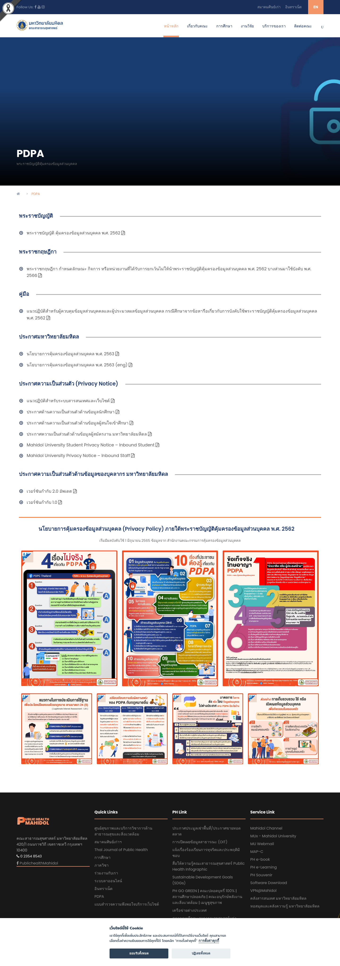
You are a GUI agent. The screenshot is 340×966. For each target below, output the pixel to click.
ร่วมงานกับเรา (106, 873)
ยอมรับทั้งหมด (139, 953)
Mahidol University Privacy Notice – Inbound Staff (78, 455)
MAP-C (256, 851)
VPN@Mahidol (263, 890)
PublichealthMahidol (39, 863)
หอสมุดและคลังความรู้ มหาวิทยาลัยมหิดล (284, 906)
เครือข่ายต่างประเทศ (189, 910)
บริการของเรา (274, 26)
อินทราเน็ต (293, 6)
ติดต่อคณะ (303, 26)
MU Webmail (262, 844)
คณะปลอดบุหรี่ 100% (217, 891)
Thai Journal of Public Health (121, 849)
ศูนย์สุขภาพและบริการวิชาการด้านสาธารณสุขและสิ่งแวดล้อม (123, 831)
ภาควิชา (101, 865)
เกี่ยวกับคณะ (197, 26)
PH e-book (260, 859)
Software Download (268, 883)
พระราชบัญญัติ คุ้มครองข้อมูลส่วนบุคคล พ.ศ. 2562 (73, 233)
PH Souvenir (261, 875)
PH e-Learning (263, 867)
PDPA (99, 896)
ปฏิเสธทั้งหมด (201, 953)
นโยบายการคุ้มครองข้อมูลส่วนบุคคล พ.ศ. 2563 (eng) (77, 365)
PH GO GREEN (184, 891)
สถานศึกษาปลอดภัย (188, 896)
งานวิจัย (247, 26)
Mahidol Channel (266, 828)
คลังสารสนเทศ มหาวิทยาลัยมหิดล (278, 898)
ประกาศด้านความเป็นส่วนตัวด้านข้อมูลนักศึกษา (71, 412)
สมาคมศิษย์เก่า (268, 6)
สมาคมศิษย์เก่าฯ (108, 842)
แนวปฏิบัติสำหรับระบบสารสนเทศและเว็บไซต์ (69, 401)
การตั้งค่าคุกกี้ (209, 941)
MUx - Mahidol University (273, 836)
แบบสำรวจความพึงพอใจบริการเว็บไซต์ (126, 904)
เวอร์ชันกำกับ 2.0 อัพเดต (49, 491)
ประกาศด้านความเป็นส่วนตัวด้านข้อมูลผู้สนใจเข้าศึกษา (77, 423)
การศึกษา (224, 26)
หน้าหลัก (171, 26)
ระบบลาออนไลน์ (108, 881)
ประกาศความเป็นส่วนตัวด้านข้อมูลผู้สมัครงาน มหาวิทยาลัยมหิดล (87, 434)
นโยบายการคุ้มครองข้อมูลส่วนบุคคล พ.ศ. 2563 (70, 354)
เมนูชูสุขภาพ (211, 902)
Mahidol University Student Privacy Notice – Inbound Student (91, 445)
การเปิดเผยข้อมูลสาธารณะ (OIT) (199, 842)
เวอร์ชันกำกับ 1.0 (42, 502)
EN (316, 6)
